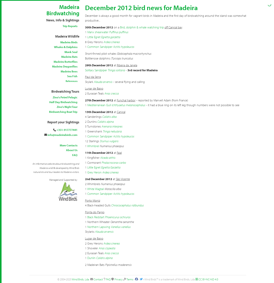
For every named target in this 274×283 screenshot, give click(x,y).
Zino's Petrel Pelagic (65, 97)
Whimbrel (93, 146)
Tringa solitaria (116, 70)
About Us (71, 150)
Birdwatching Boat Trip (63, 112)
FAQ (74, 155)
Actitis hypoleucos (123, 47)
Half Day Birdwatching (63, 102)
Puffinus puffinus (118, 32)
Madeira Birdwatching (62, 10)
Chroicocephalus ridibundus (127, 205)
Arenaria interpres (112, 126)
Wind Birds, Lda (80, 279)
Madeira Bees (69, 71)
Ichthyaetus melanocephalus (128, 105)
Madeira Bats (69, 57)
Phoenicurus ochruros (118, 217)
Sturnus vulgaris (109, 141)
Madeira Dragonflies (64, 66)
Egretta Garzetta (110, 167)
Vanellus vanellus (121, 227)
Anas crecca (111, 93)
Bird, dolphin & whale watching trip (142, 27)
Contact (98, 279)
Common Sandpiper (99, 47)
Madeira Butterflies (65, 61)
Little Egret (93, 37)
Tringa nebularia (112, 131)
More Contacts (68, 145)
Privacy (119, 279)
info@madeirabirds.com (62, 135)
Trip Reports (70, 26)
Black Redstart (95, 217)
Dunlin (91, 258)
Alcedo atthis (107, 158)
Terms (130, 279)
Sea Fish (72, 76)
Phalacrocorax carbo (114, 162)
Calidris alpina (105, 121)
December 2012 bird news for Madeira (141, 7)
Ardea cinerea (112, 42)
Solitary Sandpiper (96, 70)
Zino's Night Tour (67, 107)
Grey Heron (94, 172)
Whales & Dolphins (65, 47)
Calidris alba (109, 117)
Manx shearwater (97, 32)
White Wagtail (95, 189)
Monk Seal (71, 52)
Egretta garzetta (110, 37)
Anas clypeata (107, 248)
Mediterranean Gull (99, 105)
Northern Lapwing (98, 227)
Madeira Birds (68, 42)
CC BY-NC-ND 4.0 (208, 279)
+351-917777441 (67, 130)
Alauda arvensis (103, 82)
